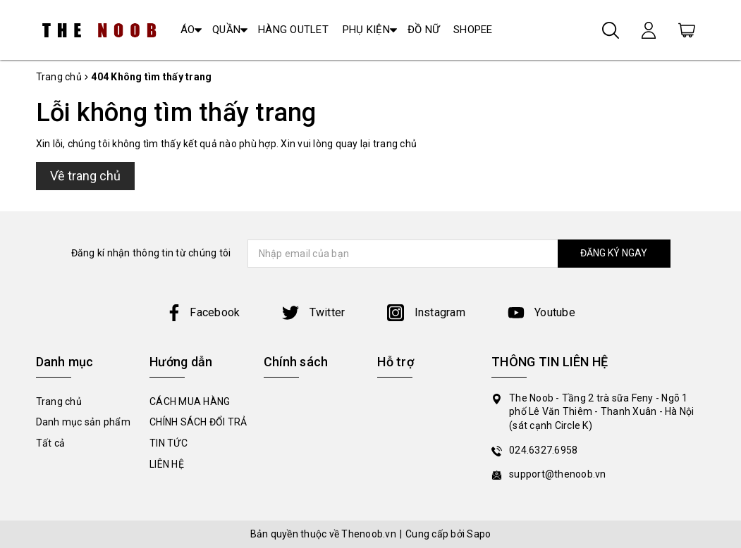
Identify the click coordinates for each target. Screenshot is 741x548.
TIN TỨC (168, 443)
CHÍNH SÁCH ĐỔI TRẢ (198, 422)
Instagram (426, 312)
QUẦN (226, 29)
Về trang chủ (85, 175)
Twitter (313, 312)
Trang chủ (59, 401)
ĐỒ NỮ (423, 29)
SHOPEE (473, 29)
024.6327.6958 (543, 450)
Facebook (203, 312)
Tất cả (51, 443)
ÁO (187, 29)
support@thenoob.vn (557, 474)
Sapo (479, 534)
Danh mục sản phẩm (83, 422)
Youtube (541, 312)
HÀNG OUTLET (293, 29)
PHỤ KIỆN (366, 29)
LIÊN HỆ (166, 464)
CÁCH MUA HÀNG (189, 401)
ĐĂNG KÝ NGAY (613, 253)
